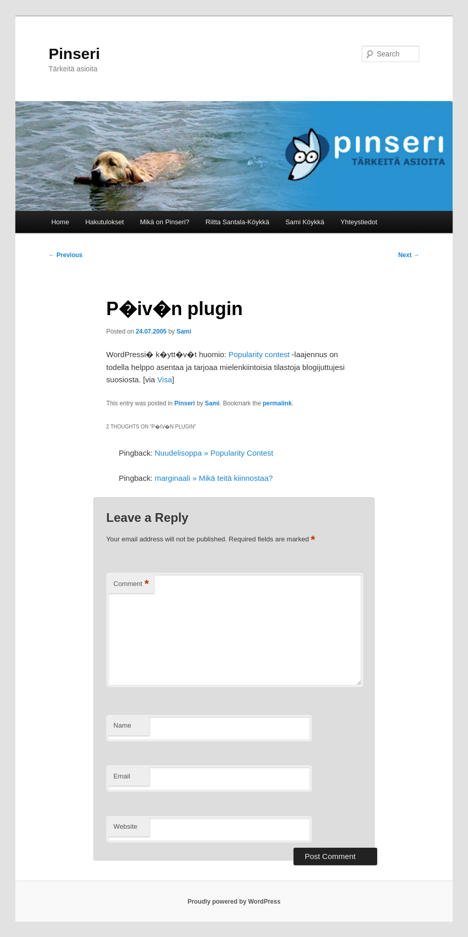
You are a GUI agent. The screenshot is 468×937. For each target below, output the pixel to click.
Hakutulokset (104, 222)
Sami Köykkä (304, 222)
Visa (164, 379)
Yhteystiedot (359, 222)
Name (122, 725)
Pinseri (74, 53)
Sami (184, 331)
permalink (277, 403)
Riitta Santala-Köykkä (237, 222)
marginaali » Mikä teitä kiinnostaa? (214, 478)
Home (60, 222)
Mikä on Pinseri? (164, 222)
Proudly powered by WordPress (233, 901)
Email (121, 776)
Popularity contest (258, 354)
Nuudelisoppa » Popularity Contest (214, 452)
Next (408, 255)
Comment (131, 584)
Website (125, 826)
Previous (66, 255)
